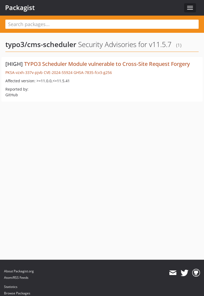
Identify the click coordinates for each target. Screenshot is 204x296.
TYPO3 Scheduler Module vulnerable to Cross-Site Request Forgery (107, 63)
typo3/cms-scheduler (40, 44)
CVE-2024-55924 (58, 72)
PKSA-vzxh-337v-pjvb (24, 72)
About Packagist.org (19, 271)
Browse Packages (17, 293)
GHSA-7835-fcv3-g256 (93, 72)
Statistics (10, 286)
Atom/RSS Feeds (16, 277)
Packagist (20, 7)
